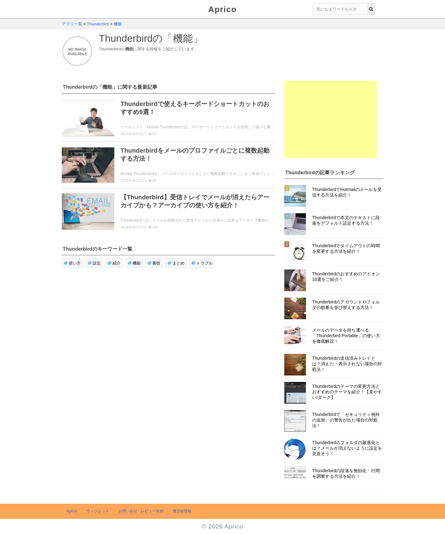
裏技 (154, 263)
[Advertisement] (330, 119)
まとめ (176, 263)
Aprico (222, 9)
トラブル (202, 263)
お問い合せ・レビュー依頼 (140, 511)
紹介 (114, 263)
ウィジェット (98, 511)
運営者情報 (182, 511)
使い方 (72, 263)
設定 (94, 263)
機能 (134, 263)
